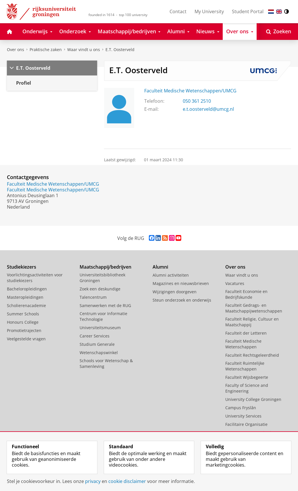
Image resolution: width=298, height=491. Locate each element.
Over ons (15, 49)
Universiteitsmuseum (100, 327)
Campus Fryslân (240, 407)
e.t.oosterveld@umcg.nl (208, 109)
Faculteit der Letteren (246, 333)
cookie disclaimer (127, 481)
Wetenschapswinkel (99, 352)
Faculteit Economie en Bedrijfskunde (246, 294)
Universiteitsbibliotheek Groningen (102, 277)
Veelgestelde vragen (26, 338)
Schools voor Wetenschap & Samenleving (106, 363)
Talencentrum (93, 297)
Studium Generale (97, 344)
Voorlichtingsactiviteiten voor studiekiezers (35, 277)
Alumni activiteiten (171, 275)
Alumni (160, 267)
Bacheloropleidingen (27, 289)
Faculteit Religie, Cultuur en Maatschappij (252, 321)
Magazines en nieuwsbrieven (181, 283)
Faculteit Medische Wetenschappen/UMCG (190, 91)
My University (209, 11)
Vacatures (234, 283)
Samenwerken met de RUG (105, 305)
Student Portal (248, 11)
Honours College (23, 322)
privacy (93, 481)
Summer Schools (23, 314)
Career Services (94, 336)
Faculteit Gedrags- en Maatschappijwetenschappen (253, 308)
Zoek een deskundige (100, 289)
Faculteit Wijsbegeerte (246, 377)
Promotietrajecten (24, 330)
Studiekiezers (21, 267)
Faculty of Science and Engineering (246, 388)
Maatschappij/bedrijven (105, 267)
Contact (178, 11)
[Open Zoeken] (278, 31)
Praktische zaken (46, 49)
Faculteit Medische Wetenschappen (243, 344)
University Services (243, 416)
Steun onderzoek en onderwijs (182, 300)
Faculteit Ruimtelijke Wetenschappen (244, 366)
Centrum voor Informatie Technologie (103, 316)
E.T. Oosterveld (119, 49)
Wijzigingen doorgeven (175, 291)
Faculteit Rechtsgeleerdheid (252, 355)
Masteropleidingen (25, 297)
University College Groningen (253, 399)
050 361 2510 (197, 101)
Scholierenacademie (26, 305)
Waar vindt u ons (83, 49)
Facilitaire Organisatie (246, 424)
